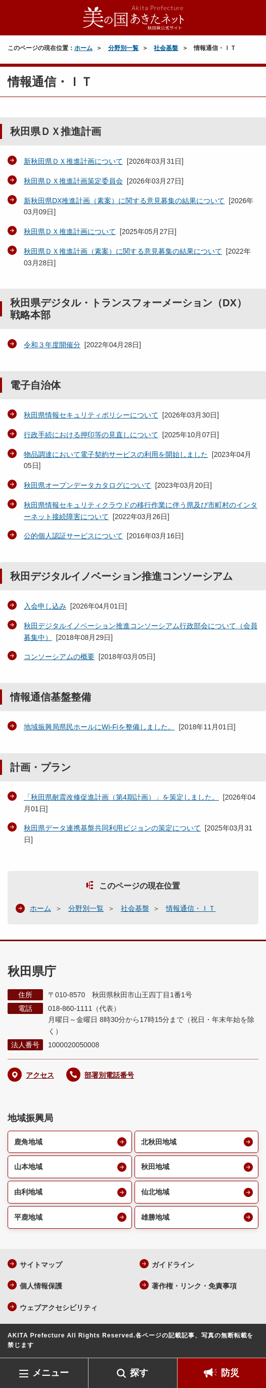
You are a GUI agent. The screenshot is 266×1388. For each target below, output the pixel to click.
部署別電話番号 (109, 1075)
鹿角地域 (28, 1142)
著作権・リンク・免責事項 (194, 1286)
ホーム (83, 48)
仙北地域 (155, 1192)
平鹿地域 (28, 1217)
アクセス (40, 1075)
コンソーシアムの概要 (59, 657)
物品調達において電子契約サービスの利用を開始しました (116, 454)
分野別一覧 (123, 48)
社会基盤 (166, 48)
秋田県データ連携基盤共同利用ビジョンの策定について (112, 828)
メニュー (50, 1373)
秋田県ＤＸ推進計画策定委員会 (73, 181)
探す (139, 1373)
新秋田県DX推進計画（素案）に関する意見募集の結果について (124, 201)
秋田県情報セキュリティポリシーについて (91, 415)
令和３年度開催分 (52, 345)
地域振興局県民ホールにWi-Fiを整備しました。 (99, 727)
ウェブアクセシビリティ (59, 1308)
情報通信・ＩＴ (190, 908)
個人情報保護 (41, 1286)
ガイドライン (173, 1265)
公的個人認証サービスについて (73, 536)
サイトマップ (41, 1265)
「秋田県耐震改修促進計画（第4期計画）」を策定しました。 (121, 797)
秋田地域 (155, 1167)
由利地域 (28, 1192)
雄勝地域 (155, 1217)
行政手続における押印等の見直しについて (91, 435)
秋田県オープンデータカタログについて (87, 485)
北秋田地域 (158, 1142)
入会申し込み (45, 606)
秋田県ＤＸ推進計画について (70, 231)
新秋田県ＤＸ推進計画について (73, 161)
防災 (230, 1373)
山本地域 (28, 1167)
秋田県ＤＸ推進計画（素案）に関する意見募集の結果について (123, 251)
